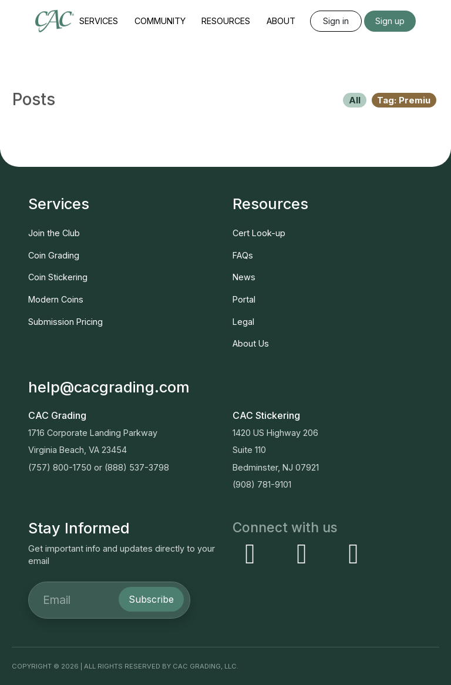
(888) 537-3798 (137, 467)
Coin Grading (53, 255)
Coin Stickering (57, 277)
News (244, 277)
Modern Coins (55, 299)
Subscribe (151, 599)
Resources (225, 21)
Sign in (336, 21)
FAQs (243, 255)
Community (160, 21)
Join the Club (54, 233)
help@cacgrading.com (109, 387)
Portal (244, 299)
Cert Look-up (259, 233)
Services (98, 21)
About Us (251, 343)
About (281, 21)
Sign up (390, 21)
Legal (243, 322)
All (355, 100)
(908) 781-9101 (262, 484)
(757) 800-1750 (60, 467)
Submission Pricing (65, 322)
